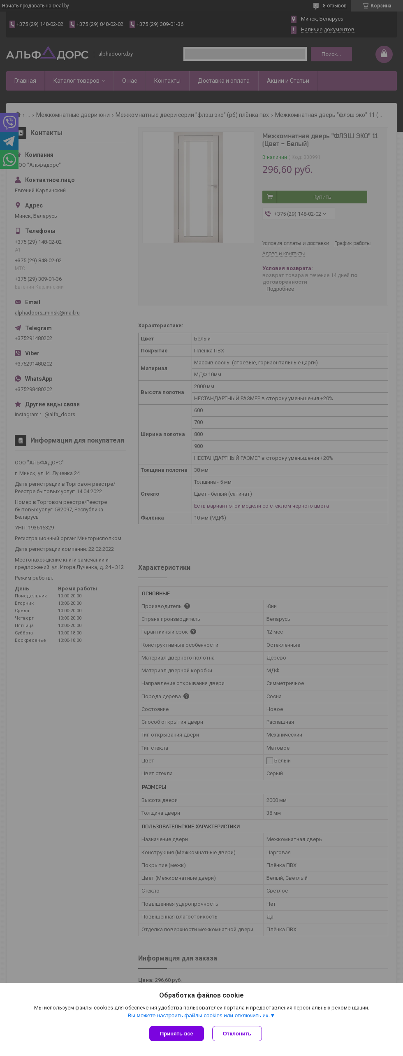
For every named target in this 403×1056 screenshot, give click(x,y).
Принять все (176, 1033)
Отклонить (237, 1033)
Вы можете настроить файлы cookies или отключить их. (198, 1015)
